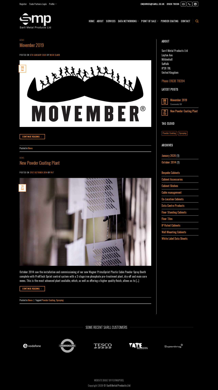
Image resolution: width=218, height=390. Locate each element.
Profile (53, 4)
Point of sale (149, 21)
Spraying (60, 300)
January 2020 (169, 156)
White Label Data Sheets (175, 238)
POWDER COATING (169, 21)
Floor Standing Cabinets (174, 212)
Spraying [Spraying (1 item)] (182, 133)
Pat (52, 172)
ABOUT (100, 21)
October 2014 (169, 162)
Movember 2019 (32, 45)
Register (23, 4)
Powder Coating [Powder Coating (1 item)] (169, 133)
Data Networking (128, 21)
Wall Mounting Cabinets (174, 232)
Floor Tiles (167, 219)
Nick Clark (55, 55)
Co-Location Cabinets (173, 199)
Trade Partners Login (38, 4)
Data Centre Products (173, 206)
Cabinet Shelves (170, 186)
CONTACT (185, 21)
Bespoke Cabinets (171, 173)
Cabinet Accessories (172, 179)
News (22, 40)
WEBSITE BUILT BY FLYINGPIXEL (109, 380)
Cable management (172, 192)
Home (91, 21)
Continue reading (32, 136)
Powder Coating (48, 300)
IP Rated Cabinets (171, 225)
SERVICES (110, 21)
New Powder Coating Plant (40, 162)
